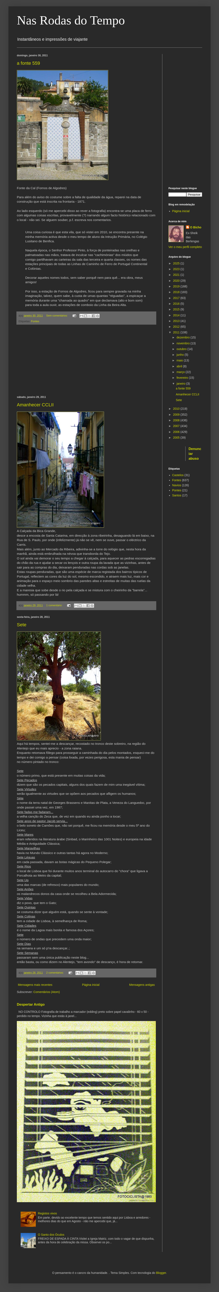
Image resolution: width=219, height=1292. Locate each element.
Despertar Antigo (31, 1004)
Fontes (35, 321)
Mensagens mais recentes (35, 984)
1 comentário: (54, 605)
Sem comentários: (57, 315)
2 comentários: (55, 972)
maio (180, 360)
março (181, 372)
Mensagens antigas (142, 984)
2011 (176, 332)
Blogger (161, 1272)
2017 (176, 298)
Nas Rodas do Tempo (71, 20)
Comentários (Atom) (46, 992)
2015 (176, 309)
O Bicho (196, 227)
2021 (176, 274)
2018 (176, 292)
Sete (21, 624)
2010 (176, 408)
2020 (176, 280)
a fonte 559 (28, 63)
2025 (176, 263)
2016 (176, 303)
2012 (176, 326)
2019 (176, 286)
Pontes (177, 490)
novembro (183, 343)
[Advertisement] (86, 360)
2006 (176, 432)
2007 (176, 426)
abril (179, 366)
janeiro (181, 383)
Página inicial (91, 984)
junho (180, 354)
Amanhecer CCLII (35, 404)
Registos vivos (47, 1213)
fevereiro (182, 377)
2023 (176, 269)
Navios (176, 485)
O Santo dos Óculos (51, 1234)
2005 (176, 437)
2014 (176, 315)
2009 (176, 414)
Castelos (178, 475)
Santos (177, 495)
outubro (181, 349)
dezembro (183, 337)
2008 (176, 420)
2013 (176, 321)
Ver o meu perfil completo (185, 247)
